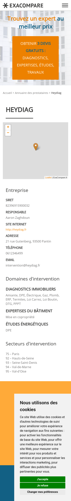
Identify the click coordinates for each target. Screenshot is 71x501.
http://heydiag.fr (16, 229)
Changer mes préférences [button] (42, 491)
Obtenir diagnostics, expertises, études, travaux (35, 58)
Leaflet (48, 177)
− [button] (8, 133)
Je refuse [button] (42, 485)
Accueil (7, 93)
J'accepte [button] (42, 479)
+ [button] (8, 127)
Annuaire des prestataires (31, 93)
